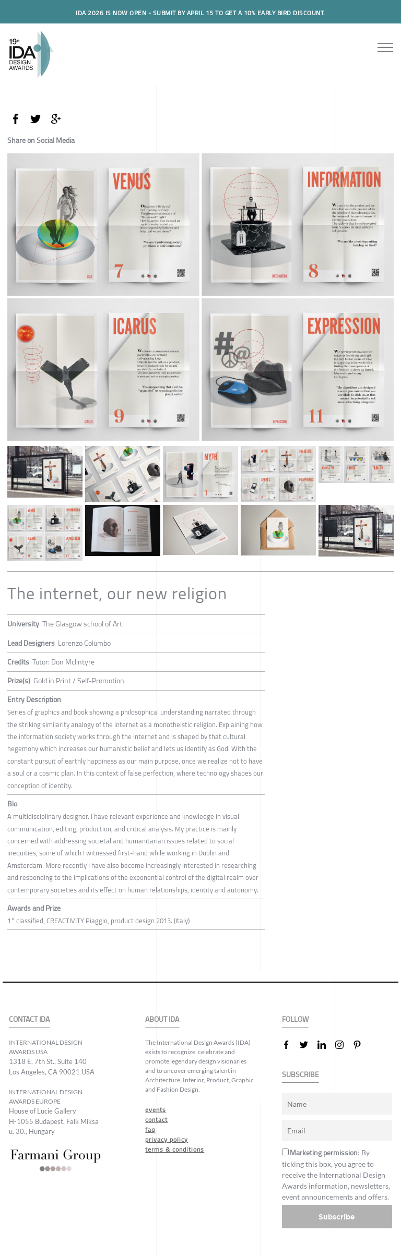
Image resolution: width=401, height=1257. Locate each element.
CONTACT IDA (29, 1019)
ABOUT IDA (162, 1019)
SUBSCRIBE (300, 1074)
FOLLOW (295, 1019)
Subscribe (337, 1216)
